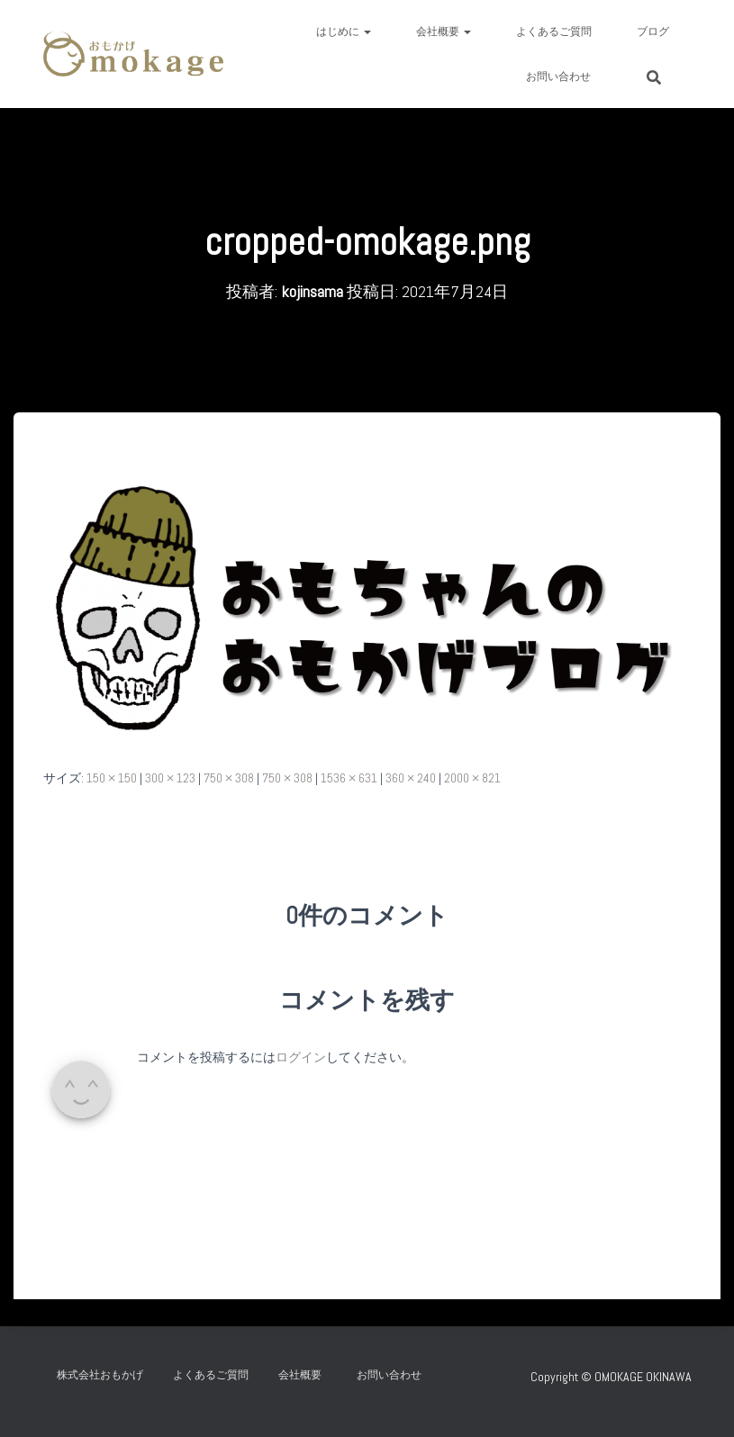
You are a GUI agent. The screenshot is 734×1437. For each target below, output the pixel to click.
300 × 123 (170, 778)
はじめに (343, 31)
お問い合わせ (564, 76)
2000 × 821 (472, 778)
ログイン (301, 1057)
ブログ (653, 31)
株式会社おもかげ (100, 1375)
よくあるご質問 (554, 31)
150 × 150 (111, 778)
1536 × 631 (349, 778)
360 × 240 (410, 778)
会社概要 (443, 31)
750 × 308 (229, 778)
